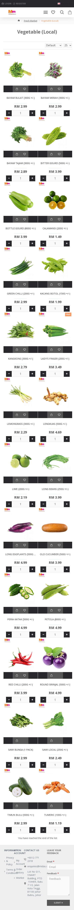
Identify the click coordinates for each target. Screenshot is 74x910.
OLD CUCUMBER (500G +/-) (55, 554)
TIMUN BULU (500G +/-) (20, 814)
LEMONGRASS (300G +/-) (20, 423)
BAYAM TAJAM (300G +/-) (21, 163)
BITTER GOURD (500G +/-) (55, 163)
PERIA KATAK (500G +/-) (20, 619)
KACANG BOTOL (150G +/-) (55, 293)
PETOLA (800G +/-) (55, 619)
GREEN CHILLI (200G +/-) (20, 293)
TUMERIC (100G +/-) (55, 814)
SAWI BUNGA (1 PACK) (20, 749)
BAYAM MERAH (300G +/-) (55, 97)
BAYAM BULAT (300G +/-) (21, 97)
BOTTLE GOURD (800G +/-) (21, 228)
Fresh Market (30, 20)
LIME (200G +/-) (20, 489)
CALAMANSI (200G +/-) (55, 228)
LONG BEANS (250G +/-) (55, 489)
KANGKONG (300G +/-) (20, 358)
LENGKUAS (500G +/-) (55, 423)
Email (49, 861)
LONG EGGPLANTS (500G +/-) (20, 554)
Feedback (52, 873)
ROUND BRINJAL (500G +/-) (55, 684)
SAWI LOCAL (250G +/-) (55, 749)
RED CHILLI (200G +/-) (21, 684)
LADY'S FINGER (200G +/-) (55, 358)
